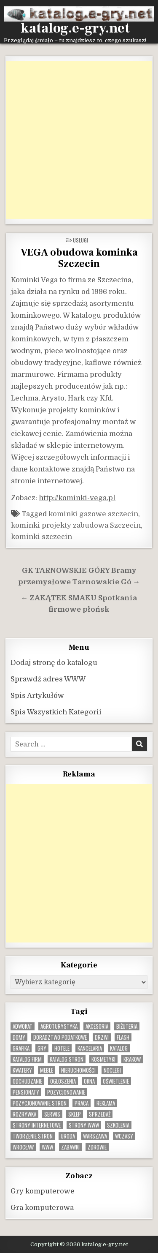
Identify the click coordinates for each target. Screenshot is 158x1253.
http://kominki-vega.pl (77, 498)
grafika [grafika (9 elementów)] (21, 1048)
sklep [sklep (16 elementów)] (74, 1114)
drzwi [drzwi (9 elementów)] (102, 1037)
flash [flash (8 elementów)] (123, 1037)
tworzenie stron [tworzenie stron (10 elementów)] (33, 1136)
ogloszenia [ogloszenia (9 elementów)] (63, 1081)
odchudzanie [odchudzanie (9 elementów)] (27, 1081)
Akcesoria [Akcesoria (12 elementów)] (97, 1026)
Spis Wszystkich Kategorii (56, 712)
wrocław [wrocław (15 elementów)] (23, 1147)
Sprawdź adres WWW (48, 679)
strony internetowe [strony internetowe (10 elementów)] (37, 1125)
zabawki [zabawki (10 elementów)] (70, 1147)
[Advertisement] (79, 140)
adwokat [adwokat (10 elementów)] (22, 1026)
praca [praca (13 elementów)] (81, 1103)
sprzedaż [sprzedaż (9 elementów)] (99, 1114)
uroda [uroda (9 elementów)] (68, 1136)
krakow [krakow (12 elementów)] (132, 1059)
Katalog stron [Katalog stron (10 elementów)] (66, 1059)
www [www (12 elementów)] (47, 1147)
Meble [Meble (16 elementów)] (46, 1070)
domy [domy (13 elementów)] (19, 1037)
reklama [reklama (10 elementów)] (105, 1103)
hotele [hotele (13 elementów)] (62, 1048)
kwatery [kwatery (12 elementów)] (22, 1070)
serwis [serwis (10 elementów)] (52, 1114)
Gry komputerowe (43, 1191)
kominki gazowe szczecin (93, 514)
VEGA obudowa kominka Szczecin (79, 258)
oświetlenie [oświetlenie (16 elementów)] (116, 1081)
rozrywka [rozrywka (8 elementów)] (24, 1114)
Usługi (80, 240)
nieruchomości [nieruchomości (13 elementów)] (78, 1070)
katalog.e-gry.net (75, 28)
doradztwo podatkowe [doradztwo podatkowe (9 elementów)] (60, 1037)
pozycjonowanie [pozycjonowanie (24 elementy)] (66, 1092)
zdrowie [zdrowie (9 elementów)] (97, 1147)
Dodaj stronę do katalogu (54, 663)
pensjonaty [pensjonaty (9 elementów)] (26, 1092)
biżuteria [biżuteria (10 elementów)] (126, 1026)
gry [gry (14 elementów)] (41, 1048)
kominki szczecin (41, 537)
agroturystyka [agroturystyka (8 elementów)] (59, 1026)
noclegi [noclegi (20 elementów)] (112, 1070)
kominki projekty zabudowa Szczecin (76, 525)
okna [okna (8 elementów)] (89, 1081)
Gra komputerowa (42, 1208)
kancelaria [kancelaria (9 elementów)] (90, 1048)
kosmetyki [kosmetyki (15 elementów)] (103, 1059)
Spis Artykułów (37, 696)
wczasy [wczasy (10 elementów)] (124, 1136)
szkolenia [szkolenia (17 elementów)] (118, 1125)
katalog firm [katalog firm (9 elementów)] (27, 1059)
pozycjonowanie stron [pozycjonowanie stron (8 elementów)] (40, 1103)
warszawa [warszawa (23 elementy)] (95, 1136)
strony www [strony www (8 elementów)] (84, 1125)
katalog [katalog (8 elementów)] (119, 1048)
